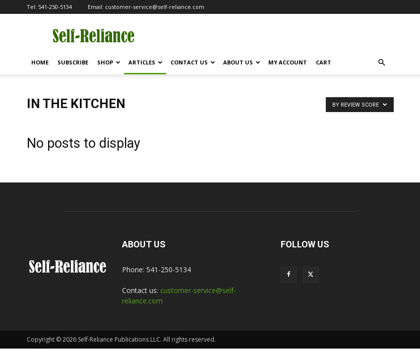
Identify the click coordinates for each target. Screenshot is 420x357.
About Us (241, 62)
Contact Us (193, 62)
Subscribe (73, 62)
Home (40, 62)
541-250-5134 (55, 6)
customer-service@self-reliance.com (154, 6)
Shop (108, 62)
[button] (382, 62)
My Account (287, 62)
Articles (145, 62)
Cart (323, 62)
